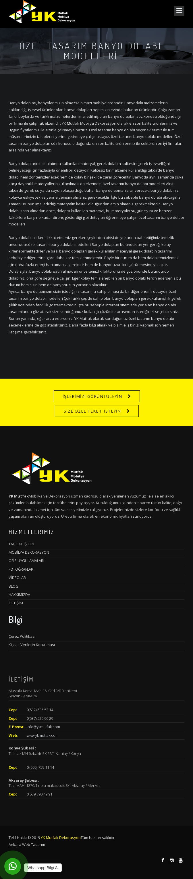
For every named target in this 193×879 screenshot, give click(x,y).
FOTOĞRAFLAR (21, 569)
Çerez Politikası (22, 636)
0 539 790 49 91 (39, 794)
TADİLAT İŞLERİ (21, 543)
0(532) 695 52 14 (40, 709)
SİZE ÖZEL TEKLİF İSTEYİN (92, 411)
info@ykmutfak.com (43, 726)
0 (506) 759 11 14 (40, 767)
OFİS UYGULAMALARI (26, 560)
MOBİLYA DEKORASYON (29, 552)
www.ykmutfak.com (43, 735)
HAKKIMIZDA (19, 594)
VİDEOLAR (17, 577)
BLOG (13, 586)
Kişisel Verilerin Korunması (32, 644)
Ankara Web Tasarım (27, 844)
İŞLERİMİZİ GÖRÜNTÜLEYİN (92, 396)
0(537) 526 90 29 (40, 718)
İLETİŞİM (16, 602)
